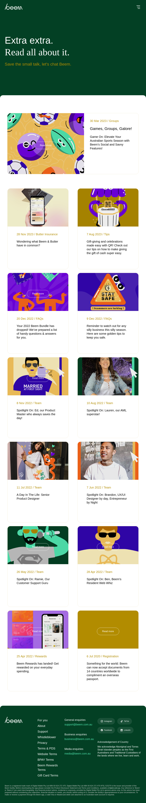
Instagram (107, 721)
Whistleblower (47, 737)
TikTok (126, 721)
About (41, 726)
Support (43, 731)
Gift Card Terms (48, 775)
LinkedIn (126, 730)
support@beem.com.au (78, 724)
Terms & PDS (46, 748)
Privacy (42, 743)
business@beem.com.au (79, 739)
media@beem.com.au (77, 753)
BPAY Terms (45, 759)
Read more (46, 145)
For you (42, 720)
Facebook (107, 730)
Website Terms (47, 754)
